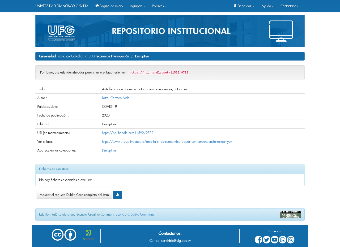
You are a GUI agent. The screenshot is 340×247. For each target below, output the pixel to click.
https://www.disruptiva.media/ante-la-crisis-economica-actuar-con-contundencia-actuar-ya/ (167, 141)
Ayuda (267, 6)
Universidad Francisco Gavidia (60, 56)
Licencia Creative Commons (134, 214)
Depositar (244, 6)
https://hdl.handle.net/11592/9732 (127, 133)
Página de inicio (109, 6)
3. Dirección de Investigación (109, 56)
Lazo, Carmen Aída (116, 98)
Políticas (159, 6)
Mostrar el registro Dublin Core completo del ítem (74, 195)
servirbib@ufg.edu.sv (176, 240)
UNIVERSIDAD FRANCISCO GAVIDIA (61, 6)
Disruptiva (142, 56)
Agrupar (137, 6)
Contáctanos (289, 6)
